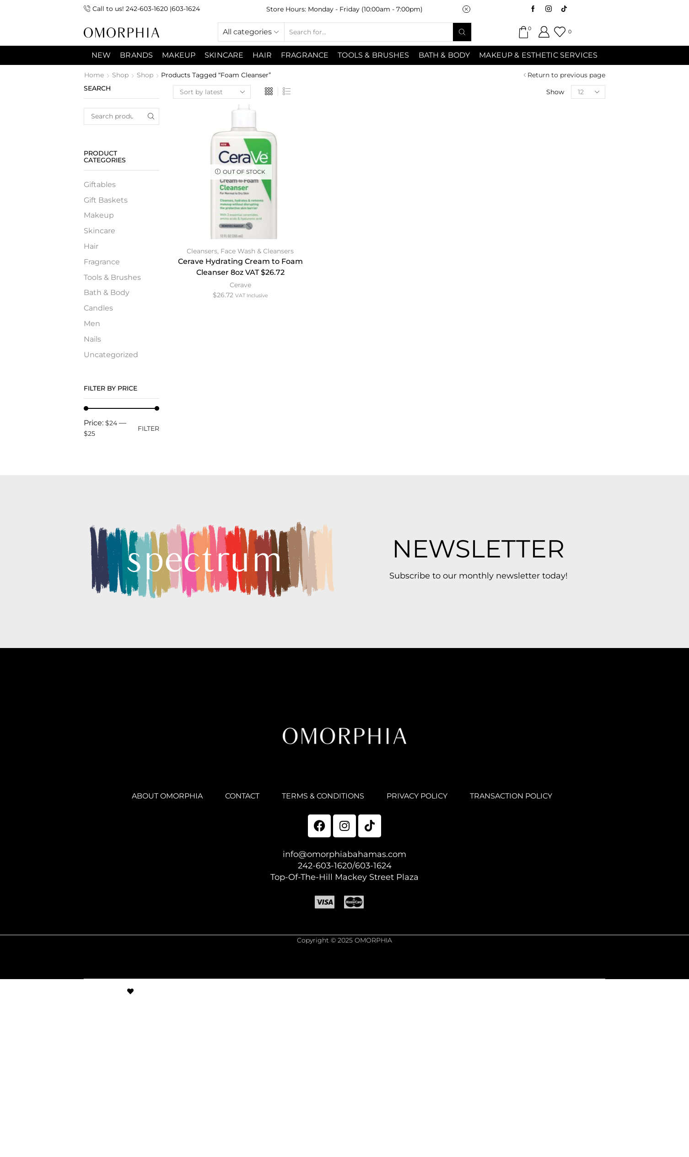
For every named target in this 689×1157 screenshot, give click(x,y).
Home (94, 75)
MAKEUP (178, 55)
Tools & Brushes (373, 55)
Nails (92, 339)
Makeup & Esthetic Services (538, 55)
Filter (148, 428)
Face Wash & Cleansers (257, 251)
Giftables (100, 184)
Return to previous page (566, 75)
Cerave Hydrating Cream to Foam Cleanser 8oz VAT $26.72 (240, 267)
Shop (120, 75)
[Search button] (462, 32)
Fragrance (304, 55)
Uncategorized (111, 354)
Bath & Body (444, 55)
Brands (136, 55)
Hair (262, 55)
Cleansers (202, 251)
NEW (101, 55)
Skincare (99, 230)
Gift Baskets (106, 200)
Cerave (240, 285)
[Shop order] (212, 92)
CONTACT (242, 796)
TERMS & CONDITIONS (323, 796)
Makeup (99, 215)
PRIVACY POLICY (417, 796)
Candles (98, 308)
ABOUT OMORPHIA (167, 796)
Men (92, 323)
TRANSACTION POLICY (511, 796)
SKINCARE (224, 55)
